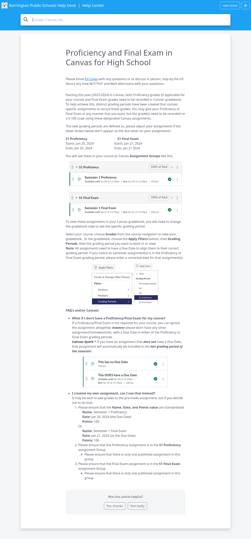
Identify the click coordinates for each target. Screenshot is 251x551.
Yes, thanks (114, 506)
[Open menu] (245, 5)
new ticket (230, 5)
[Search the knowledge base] (125, 19)
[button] (125, 188)
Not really (137, 506)
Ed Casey (91, 79)
